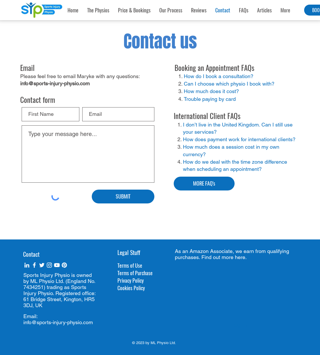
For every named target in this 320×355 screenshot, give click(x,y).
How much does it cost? (211, 91)
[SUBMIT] (123, 196)
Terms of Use (129, 265)
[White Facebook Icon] (34, 265)
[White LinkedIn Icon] (26, 265)
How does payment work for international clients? (239, 139)
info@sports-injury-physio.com (55, 83)
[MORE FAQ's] (204, 183)
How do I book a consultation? (218, 76)
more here (233, 257)
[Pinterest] (64, 265)
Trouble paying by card (210, 99)
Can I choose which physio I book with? (229, 84)
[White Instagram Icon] (49, 265)
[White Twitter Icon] (41, 265)
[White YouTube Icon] (56, 265)
